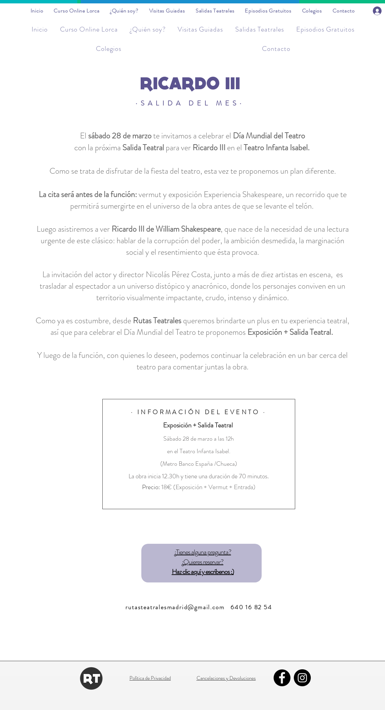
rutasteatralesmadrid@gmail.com (174, 607)
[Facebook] (281, 677)
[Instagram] (302, 677)
